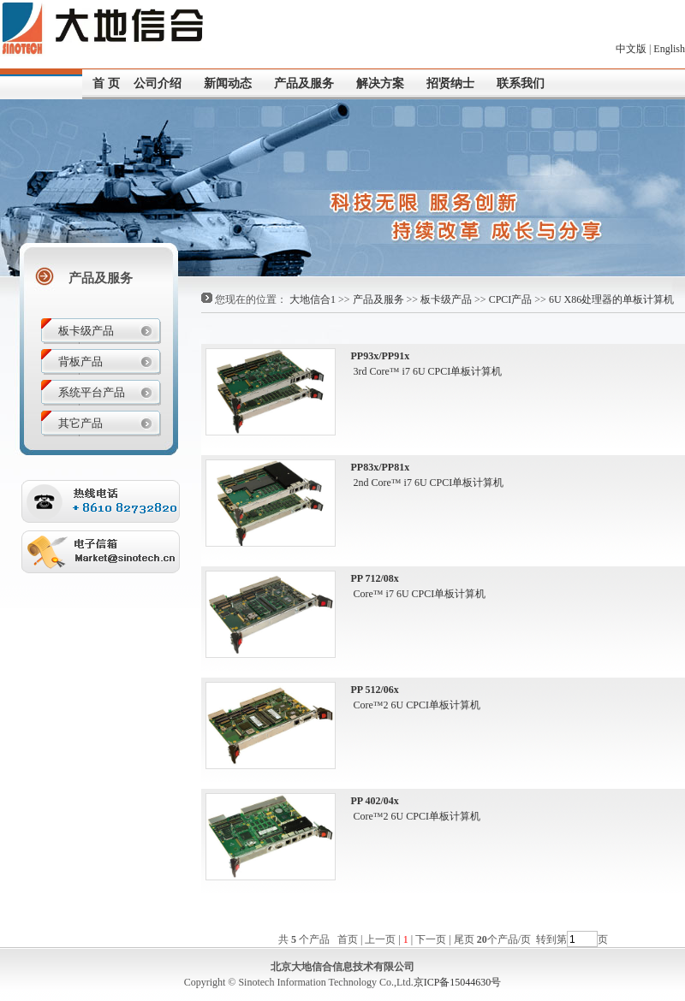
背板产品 (80, 361)
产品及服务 (378, 299)
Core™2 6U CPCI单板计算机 (415, 705)
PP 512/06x (375, 690)
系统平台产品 (91, 392)
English (669, 49)
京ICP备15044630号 (458, 982)
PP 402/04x (375, 801)
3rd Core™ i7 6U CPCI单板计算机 (427, 371)
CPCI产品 (511, 299)
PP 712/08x (375, 578)
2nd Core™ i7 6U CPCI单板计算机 (427, 483)
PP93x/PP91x (380, 356)
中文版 (631, 49)
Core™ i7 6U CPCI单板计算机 (418, 594)
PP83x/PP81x (380, 467)
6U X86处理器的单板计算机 (611, 299)
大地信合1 (312, 299)
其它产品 (80, 423)
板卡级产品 (446, 299)
